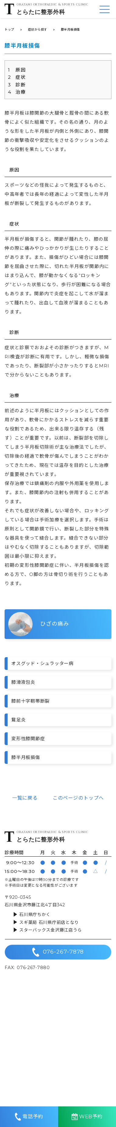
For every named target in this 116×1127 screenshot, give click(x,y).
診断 (16, 85)
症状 (16, 77)
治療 (16, 92)
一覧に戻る (25, 798)
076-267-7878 (58, 952)
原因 (16, 70)
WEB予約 (87, 1116)
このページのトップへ (78, 798)
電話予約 (29, 1116)
